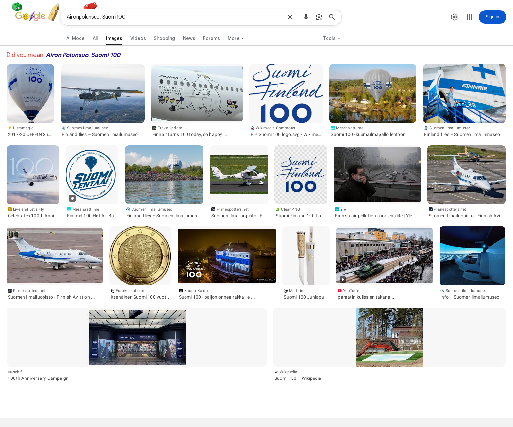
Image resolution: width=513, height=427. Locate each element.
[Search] (334, 17)
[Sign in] (492, 17)
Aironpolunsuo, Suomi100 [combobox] (174, 17)
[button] (290, 17)
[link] (112, 37)
